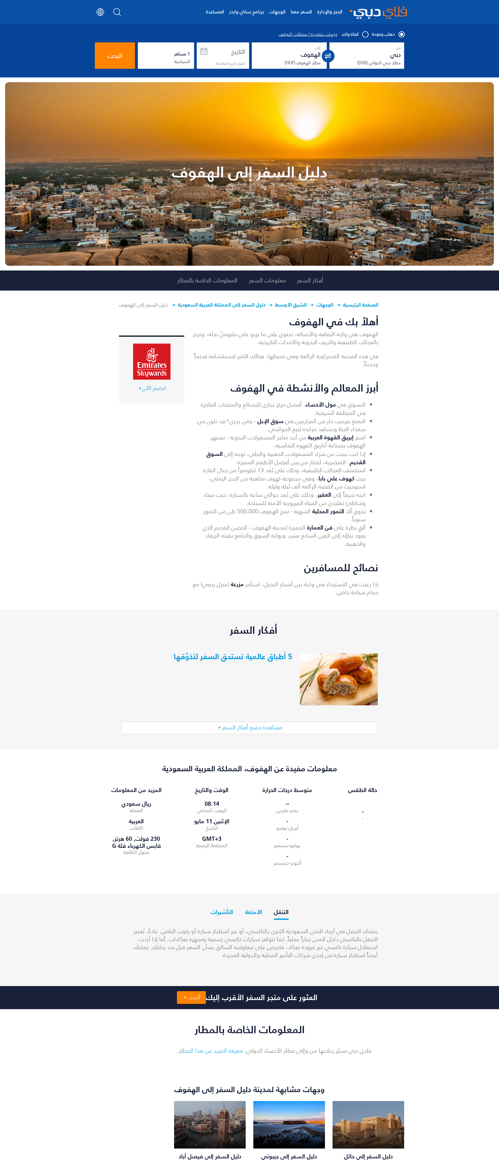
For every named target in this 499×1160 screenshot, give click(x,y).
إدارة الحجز (284, 1131)
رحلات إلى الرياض (109, 1141)
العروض (320, 1141)
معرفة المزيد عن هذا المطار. (210, 1010)
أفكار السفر (310, 280)
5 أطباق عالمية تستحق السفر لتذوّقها (233, 656)
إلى (317, 48)
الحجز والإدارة (329, 11)
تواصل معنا (282, 1152)
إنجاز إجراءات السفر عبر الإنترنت (218, 1134)
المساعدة (215, 11)
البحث (115, 56)
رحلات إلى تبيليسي (108, 1131)
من (398, 48)
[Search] (117, 14)
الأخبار (287, 1141)
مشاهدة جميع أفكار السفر (252, 687)
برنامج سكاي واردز (246, 11)
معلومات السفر (267, 280)
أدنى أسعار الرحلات (159, 1131)
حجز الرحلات (317, 1131)
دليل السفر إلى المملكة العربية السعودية (221, 304)
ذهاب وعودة (388, 34)
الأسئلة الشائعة (224, 1147)
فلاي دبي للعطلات (159, 1141)
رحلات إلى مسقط (109, 1152)
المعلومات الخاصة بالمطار (207, 280)
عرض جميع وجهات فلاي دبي (252, 1095)
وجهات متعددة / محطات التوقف (308, 34)
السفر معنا (301, 11)
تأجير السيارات (164, 1152)
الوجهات (277, 11)
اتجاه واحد (354, 34)
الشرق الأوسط (291, 304)
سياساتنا (398, 1154)
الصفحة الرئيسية (360, 304)
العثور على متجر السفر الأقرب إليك (261, 957)
